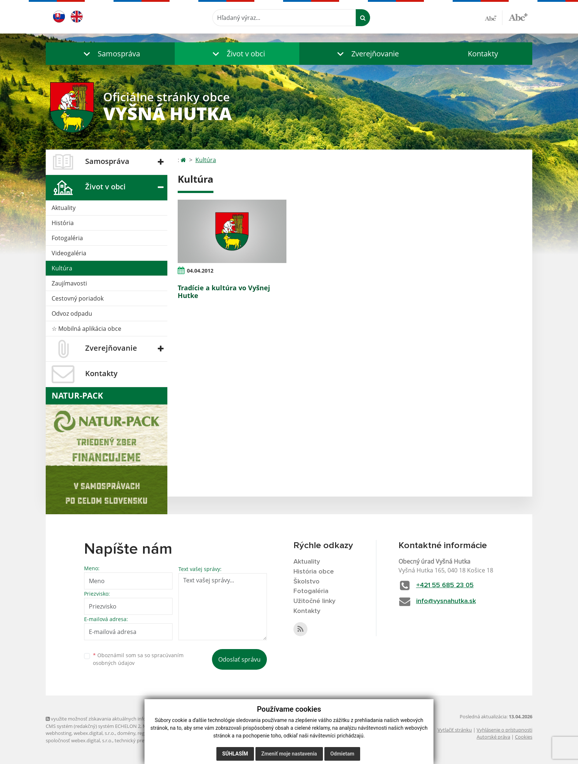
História (63, 223)
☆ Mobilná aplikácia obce (86, 329)
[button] (110, 53)
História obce (313, 571)
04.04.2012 (200, 270)
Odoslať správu (239, 659)
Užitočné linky (314, 601)
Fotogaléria (67, 238)
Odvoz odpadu (72, 313)
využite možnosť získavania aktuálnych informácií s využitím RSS (119, 718)
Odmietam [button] (342, 754)
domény (126, 733)
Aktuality (64, 208)
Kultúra (62, 268)
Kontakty (483, 54)
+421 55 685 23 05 (445, 585)
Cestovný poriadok (78, 298)
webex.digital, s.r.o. (94, 733)
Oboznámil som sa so (138, 659)
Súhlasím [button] (235, 754)
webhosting (59, 733)
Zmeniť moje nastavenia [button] (289, 754)
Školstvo (306, 581)
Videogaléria (69, 253)
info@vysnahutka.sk (446, 601)
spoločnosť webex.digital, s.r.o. (79, 740)
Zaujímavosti (69, 283)
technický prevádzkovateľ (143, 740)
